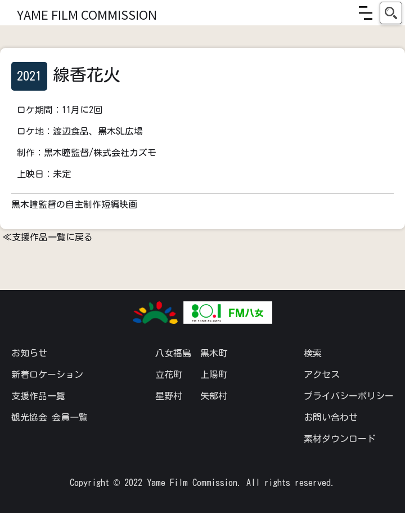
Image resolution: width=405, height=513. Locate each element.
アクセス (322, 374)
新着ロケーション (47, 374)
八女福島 (173, 353)
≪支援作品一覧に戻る (48, 237)
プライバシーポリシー (349, 395)
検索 (313, 353)
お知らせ (29, 353)
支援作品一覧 (38, 395)
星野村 (168, 395)
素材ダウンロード (340, 438)
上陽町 (213, 374)
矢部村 (213, 395)
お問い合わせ (331, 417)
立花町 (168, 374)
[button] (365, 13)
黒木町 (213, 353)
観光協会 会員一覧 (49, 417)
